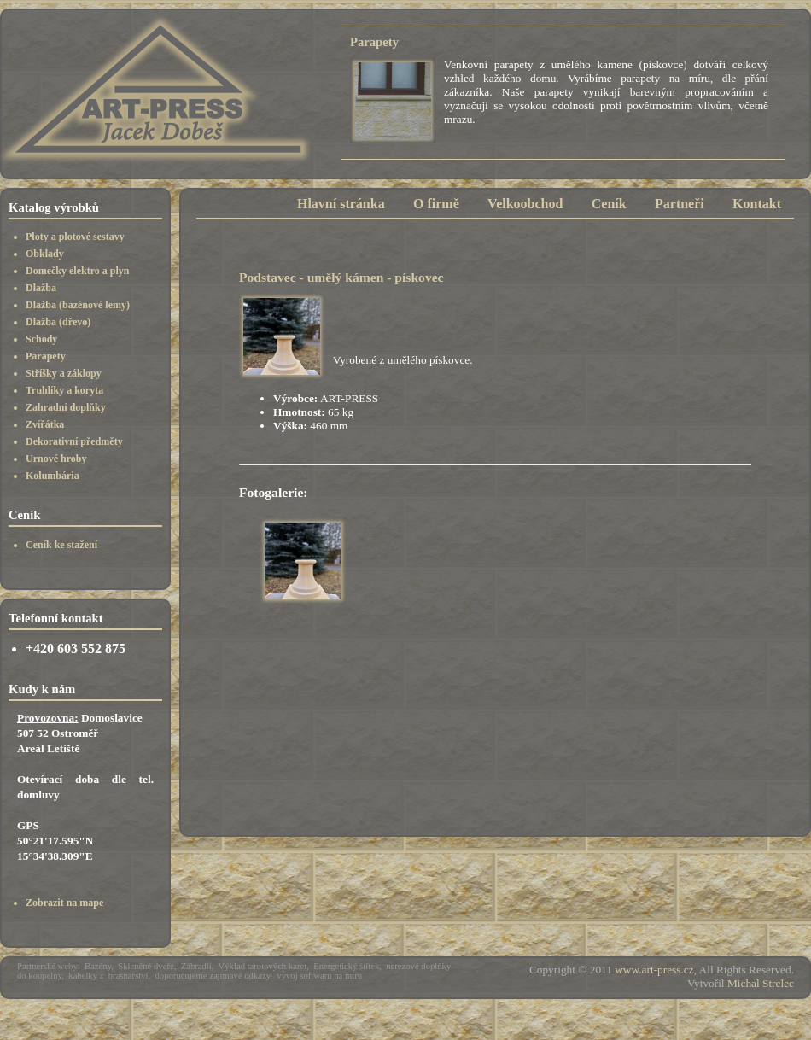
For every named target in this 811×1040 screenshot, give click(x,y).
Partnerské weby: (48, 966)
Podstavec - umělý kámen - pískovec (341, 277)
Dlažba (41, 288)
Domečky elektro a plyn (77, 271)
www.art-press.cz (654, 969)
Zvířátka (45, 424)
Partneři (679, 203)
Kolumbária (52, 476)
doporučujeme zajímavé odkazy (213, 975)
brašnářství (128, 975)
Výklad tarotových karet (263, 966)
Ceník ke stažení (61, 545)
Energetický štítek (346, 966)
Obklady (45, 254)
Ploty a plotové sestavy (75, 236)
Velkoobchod (525, 203)
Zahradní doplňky (66, 407)
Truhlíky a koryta (64, 390)
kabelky (82, 975)
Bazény (98, 966)
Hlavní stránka (341, 203)
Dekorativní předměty (74, 441)
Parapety (46, 356)
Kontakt (756, 203)
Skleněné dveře (145, 966)
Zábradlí (196, 966)
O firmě (436, 203)
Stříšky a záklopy (64, 373)
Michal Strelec (760, 983)
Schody (41, 339)
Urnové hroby (56, 458)
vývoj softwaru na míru (319, 975)
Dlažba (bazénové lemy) (78, 305)
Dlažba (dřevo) (58, 322)
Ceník (609, 203)
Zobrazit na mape (64, 903)
